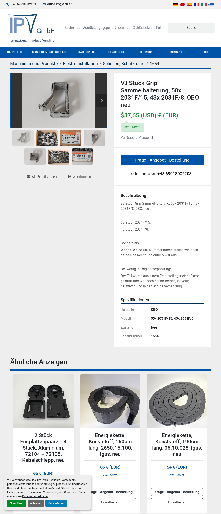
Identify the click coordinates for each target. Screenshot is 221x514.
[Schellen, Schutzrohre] (124, 63)
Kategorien (86, 52)
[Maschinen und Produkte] (34, 63)
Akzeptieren (16, 503)
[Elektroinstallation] (80, 63)
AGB (206, 52)
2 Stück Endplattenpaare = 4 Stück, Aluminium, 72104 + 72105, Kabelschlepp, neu (43, 447)
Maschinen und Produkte (49, 52)
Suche (191, 28)
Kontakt (176, 52)
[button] (50, 52)
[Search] (114, 28)
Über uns (146, 52)
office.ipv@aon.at (59, 4)
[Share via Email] (44, 177)
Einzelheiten (110, 502)
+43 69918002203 (23, 4)
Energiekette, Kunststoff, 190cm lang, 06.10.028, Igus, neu (177, 444)
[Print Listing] (79, 177)
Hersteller (116, 52)
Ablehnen (35, 503)
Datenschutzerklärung (35, 496)
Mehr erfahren (56, 503)
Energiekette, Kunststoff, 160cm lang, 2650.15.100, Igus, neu (110, 444)
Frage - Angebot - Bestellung (162, 160)
